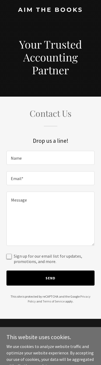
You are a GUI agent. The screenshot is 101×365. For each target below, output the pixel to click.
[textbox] (50, 158)
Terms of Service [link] (54, 301)
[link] (50, 10)
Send (50, 278)
